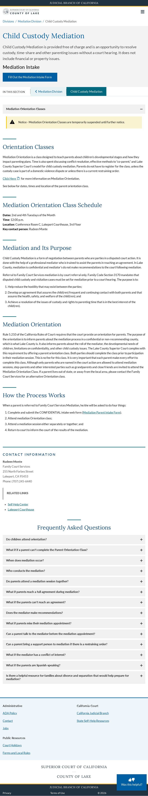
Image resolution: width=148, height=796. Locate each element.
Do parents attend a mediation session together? (37, 581)
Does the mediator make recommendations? (34, 612)
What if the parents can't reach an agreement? (36, 602)
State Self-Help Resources (93, 721)
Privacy (7, 792)
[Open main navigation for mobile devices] (142, 12)
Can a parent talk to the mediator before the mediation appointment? (50, 634)
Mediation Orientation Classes (25, 109)
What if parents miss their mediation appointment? (38, 623)
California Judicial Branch (93, 713)
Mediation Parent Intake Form (101, 412)
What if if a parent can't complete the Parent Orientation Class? (47, 550)
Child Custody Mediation (86, 91)
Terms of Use (57, 792)
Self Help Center (18, 504)
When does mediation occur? (25, 560)
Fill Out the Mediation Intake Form (30, 77)
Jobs (5, 728)
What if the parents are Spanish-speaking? (33, 665)
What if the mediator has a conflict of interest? (36, 654)
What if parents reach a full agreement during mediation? (43, 592)
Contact (8, 721)
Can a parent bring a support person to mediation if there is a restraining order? (56, 644)
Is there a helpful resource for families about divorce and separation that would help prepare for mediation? (67, 677)
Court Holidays (12, 745)
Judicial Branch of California (74, 3)
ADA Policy (10, 713)
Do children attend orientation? (26, 539)
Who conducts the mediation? (25, 570)
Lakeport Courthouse (21, 509)
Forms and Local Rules (16, 753)
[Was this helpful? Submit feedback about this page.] (132, 782)
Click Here (9, 178)
